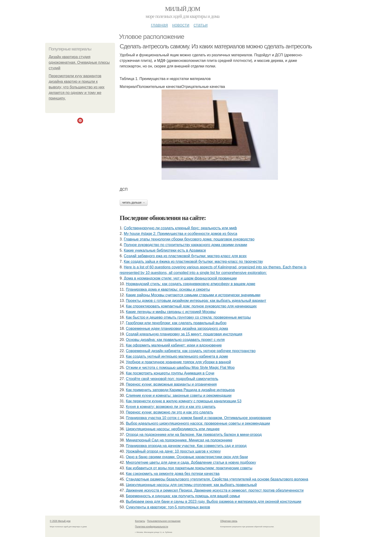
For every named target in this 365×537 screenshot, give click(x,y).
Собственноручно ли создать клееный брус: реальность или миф (180, 228)
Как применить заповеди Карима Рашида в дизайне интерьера (180, 390)
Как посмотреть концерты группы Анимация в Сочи (170, 373)
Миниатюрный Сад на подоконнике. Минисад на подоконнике (179, 440)
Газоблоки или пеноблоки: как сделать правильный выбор (176, 323)
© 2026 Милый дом (60, 521)
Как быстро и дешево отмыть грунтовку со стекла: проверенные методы (188, 317)
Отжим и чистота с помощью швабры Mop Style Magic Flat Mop (180, 368)
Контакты (140, 521)
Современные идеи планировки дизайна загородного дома (177, 328)
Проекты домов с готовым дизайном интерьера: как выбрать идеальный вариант (196, 301)
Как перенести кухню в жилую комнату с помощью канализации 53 (183, 401)
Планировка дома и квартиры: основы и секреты (168, 289)
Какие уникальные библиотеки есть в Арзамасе (165, 250)
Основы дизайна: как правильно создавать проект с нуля (175, 340)
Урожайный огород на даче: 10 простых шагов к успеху (173, 451)
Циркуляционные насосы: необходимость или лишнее (173, 429)
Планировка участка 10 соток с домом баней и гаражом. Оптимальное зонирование (198, 418)
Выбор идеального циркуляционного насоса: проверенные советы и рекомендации (198, 423)
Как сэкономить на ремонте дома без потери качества (173, 474)
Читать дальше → (133, 202)
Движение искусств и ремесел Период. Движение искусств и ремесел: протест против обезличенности (215, 490)
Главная (159, 24)
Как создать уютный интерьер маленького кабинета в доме (177, 356)
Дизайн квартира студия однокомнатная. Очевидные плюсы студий (79, 62)
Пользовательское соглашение (164, 521)
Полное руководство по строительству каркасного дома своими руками (185, 245)
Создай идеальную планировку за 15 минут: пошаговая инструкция (184, 334)
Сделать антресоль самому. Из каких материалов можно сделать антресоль (216, 46)
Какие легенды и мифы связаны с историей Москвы (171, 312)
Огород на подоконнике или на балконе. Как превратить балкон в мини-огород (194, 435)
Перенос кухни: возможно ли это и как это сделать (169, 412)
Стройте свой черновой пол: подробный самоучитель (172, 379)
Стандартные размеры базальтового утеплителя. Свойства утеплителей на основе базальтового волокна (217, 479)
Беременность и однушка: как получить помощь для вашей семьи (183, 496)
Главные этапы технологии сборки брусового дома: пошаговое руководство (189, 239)
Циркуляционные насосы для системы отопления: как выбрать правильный (191, 485)
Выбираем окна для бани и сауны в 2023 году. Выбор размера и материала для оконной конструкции (213, 502)
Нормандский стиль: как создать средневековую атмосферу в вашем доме (190, 284)
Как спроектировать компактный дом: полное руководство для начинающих (191, 306)
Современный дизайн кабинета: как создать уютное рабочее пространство (191, 351)
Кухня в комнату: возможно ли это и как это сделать (171, 407)
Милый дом (182, 9)
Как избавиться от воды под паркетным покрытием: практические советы (189, 468)
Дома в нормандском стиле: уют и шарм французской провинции (180, 278)
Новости (180, 24)
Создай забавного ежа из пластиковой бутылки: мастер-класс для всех (185, 256)
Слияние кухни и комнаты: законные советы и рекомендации (179, 395)
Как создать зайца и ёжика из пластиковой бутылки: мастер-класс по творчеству (193, 261)
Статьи (200, 24)
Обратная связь (228, 521)
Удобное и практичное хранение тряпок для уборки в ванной (178, 362)
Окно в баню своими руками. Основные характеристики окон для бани (187, 457)
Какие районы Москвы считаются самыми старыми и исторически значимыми (193, 295)
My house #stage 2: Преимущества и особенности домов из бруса (180, 234)
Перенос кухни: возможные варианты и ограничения (171, 384)
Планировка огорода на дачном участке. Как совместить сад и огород (186, 446)
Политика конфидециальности (151, 526)
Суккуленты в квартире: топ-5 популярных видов (168, 507)
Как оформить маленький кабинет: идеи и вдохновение (174, 345)
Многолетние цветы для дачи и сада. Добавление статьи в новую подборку (191, 462)
